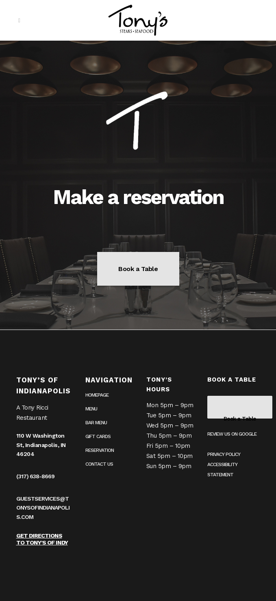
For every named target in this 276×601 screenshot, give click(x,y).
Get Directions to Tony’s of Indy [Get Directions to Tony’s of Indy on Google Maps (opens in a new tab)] (42, 539)
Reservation (99, 450)
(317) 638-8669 (35, 476)
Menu (91, 409)
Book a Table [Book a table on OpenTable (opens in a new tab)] (138, 269)
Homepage (97, 395)
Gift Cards (98, 436)
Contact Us (99, 464)
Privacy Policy (223, 454)
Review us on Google (231, 434)
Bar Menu (96, 422)
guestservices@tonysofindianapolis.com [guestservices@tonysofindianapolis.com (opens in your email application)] (43, 507)
